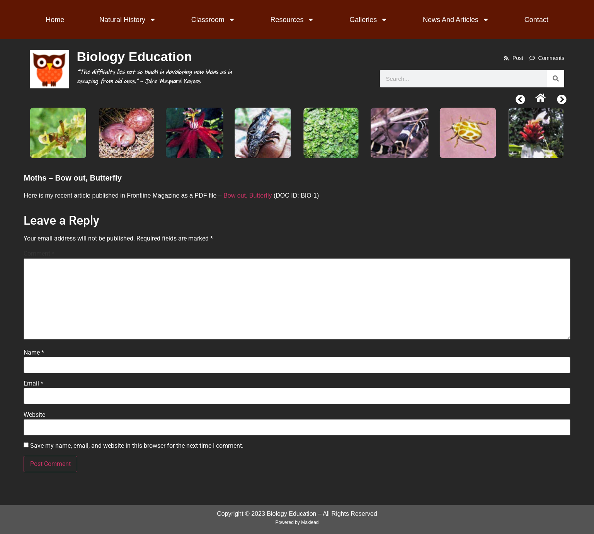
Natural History (127, 19)
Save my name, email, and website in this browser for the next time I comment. (136, 446)
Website (34, 415)
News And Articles (456, 19)
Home (55, 20)
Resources (292, 19)
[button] (520, 99)
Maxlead (309, 522)
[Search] (555, 78)
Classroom (213, 19)
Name (34, 353)
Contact (536, 20)
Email (33, 383)
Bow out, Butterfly (247, 195)
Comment (39, 254)
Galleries (368, 19)
